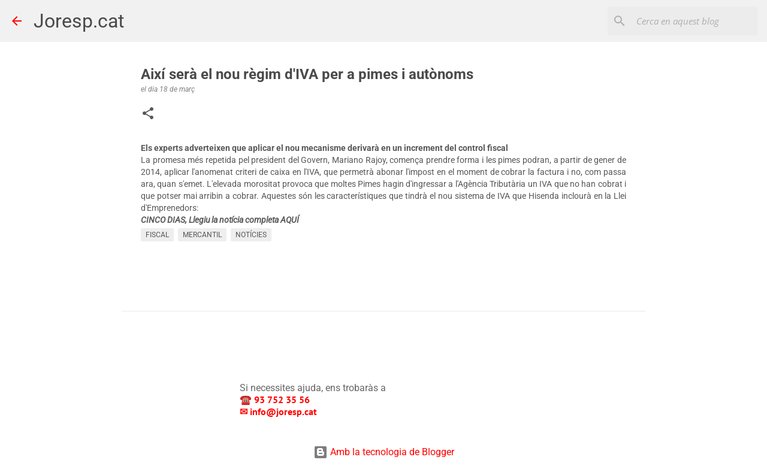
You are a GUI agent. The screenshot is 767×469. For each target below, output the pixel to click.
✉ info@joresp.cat (279, 411)
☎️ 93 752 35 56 (276, 400)
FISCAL (157, 235)
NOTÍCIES (251, 235)
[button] (148, 114)
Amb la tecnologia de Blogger (383, 452)
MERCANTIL (202, 235)
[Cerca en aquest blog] (694, 21)
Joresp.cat (79, 21)
